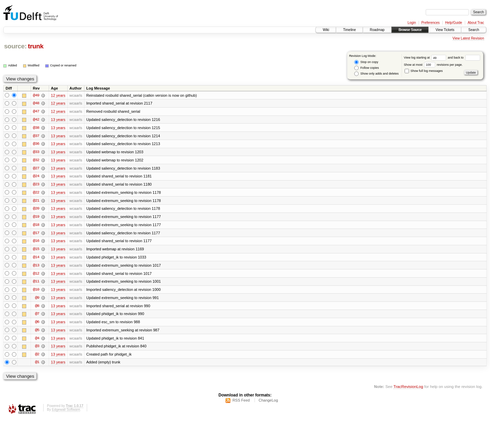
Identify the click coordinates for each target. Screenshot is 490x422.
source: (15, 46)
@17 (36, 234)
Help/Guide (453, 23)
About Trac (476, 23)
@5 (37, 332)
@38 (36, 128)
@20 (36, 210)
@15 (36, 250)
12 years (58, 95)
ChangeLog (268, 404)
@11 (36, 283)
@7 (37, 316)
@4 (37, 340)
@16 (36, 242)
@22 (36, 193)
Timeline (349, 30)
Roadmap (377, 30)
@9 (37, 299)
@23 (36, 185)
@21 (36, 201)
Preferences (430, 23)
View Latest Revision (468, 38)
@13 (36, 267)
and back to (464, 57)
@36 (36, 144)
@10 (36, 291)
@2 (37, 357)
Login (412, 23)
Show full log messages (424, 71)
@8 (37, 308)
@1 (37, 365)
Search (473, 30)
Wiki (326, 30)
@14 (36, 259)
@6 (37, 324)
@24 (36, 177)
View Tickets (445, 30)
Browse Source (410, 30)
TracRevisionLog (408, 390)
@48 (36, 103)
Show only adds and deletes (376, 74)
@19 (36, 218)
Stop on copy (366, 62)
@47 (36, 111)
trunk (36, 46)
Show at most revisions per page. (433, 64)
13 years (58, 120)
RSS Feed (241, 404)
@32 (36, 160)
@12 (36, 275)
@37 (36, 136)
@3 (37, 348)
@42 (36, 120)
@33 (36, 152)
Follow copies (366, 68)
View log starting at (426, 57)
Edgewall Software (66, 413)
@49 (36, 95)
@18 (36, 226)
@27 (36, 169)
